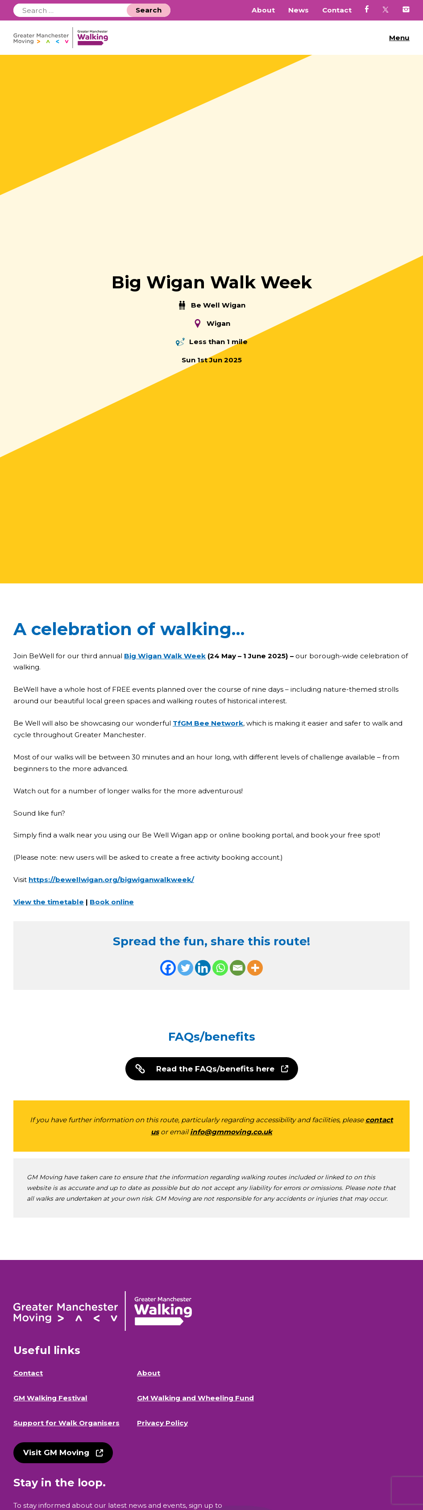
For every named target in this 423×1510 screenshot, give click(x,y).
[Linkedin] (203, 968)
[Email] (237, 968)
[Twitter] (185, 968)
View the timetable (48, 902)
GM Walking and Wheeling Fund (195, 1398)
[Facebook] (168, 968)
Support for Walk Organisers (66, 1423)
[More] (255, 968)
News (298, 10)
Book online (112, 902)
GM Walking (64, 37)
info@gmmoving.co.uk (231, 1132)
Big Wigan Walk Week (165, 656)
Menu (399, 37)
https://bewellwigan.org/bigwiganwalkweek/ (111, 879)
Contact (337, 10)
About (263, 10)
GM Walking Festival (50, 1398)
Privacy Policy (162, 1423)
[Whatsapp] (220, 968)
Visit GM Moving (56, 1452)
